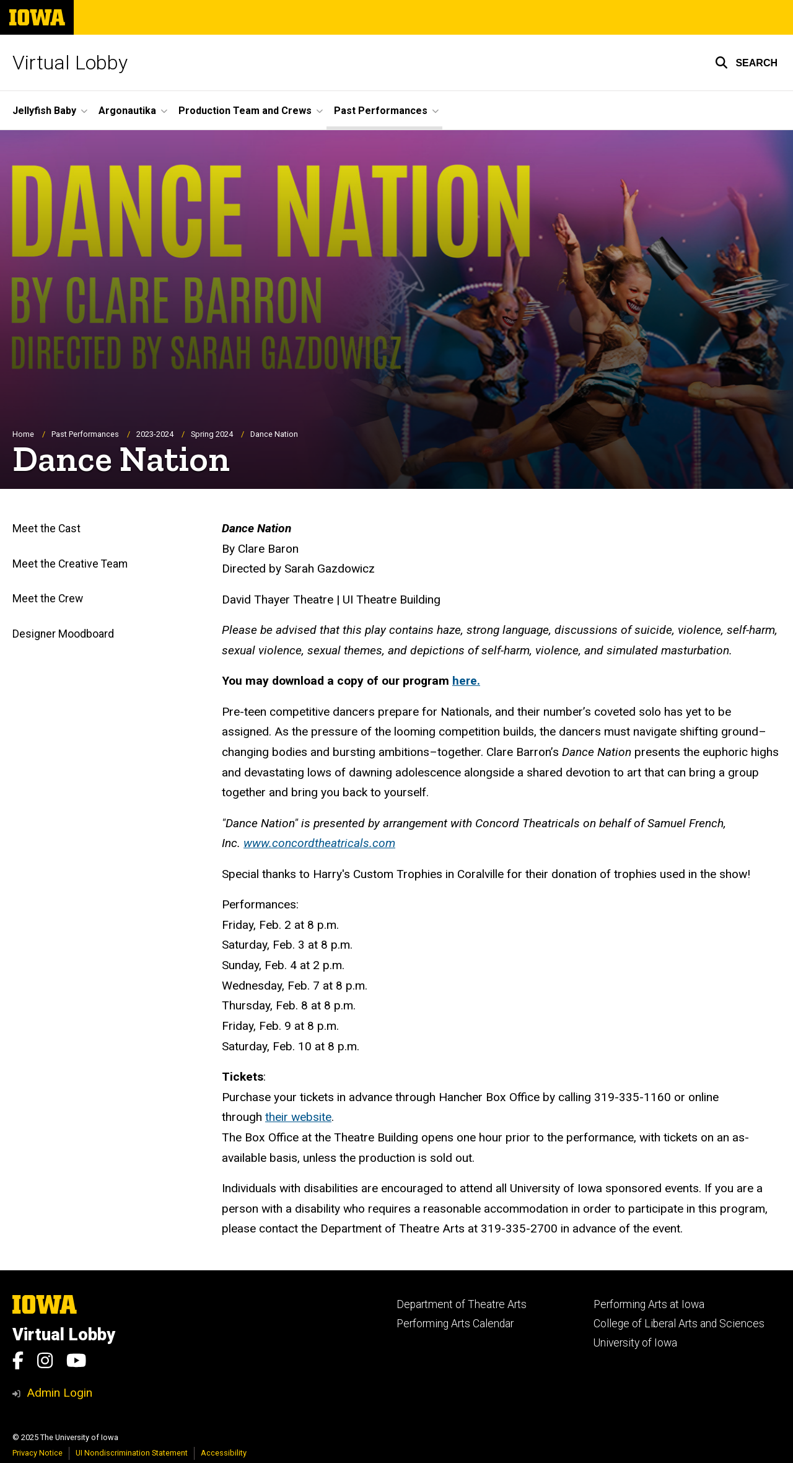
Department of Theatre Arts (461, 1304)
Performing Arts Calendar (455, 1323)
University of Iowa (635, 1343)
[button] (746, 62)
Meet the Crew (47, 599)
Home (23, 434)
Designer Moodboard (63, 634)
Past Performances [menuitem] (380, 110)
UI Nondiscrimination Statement (132, 1452)
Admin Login (59, 1393)
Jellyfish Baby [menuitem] (44, 110)
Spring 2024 (212, 434)
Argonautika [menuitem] (127, 110)
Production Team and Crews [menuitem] (245, 110)
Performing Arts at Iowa (649, 1304)
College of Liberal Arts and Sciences (679, 1323)
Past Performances (85, 434)
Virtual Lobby (70, 62)
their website (298, 1117)
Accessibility (224, 1452)
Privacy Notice (37, 1452)
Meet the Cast (46, 529)
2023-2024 (154, 434)
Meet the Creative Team (70, 564)
